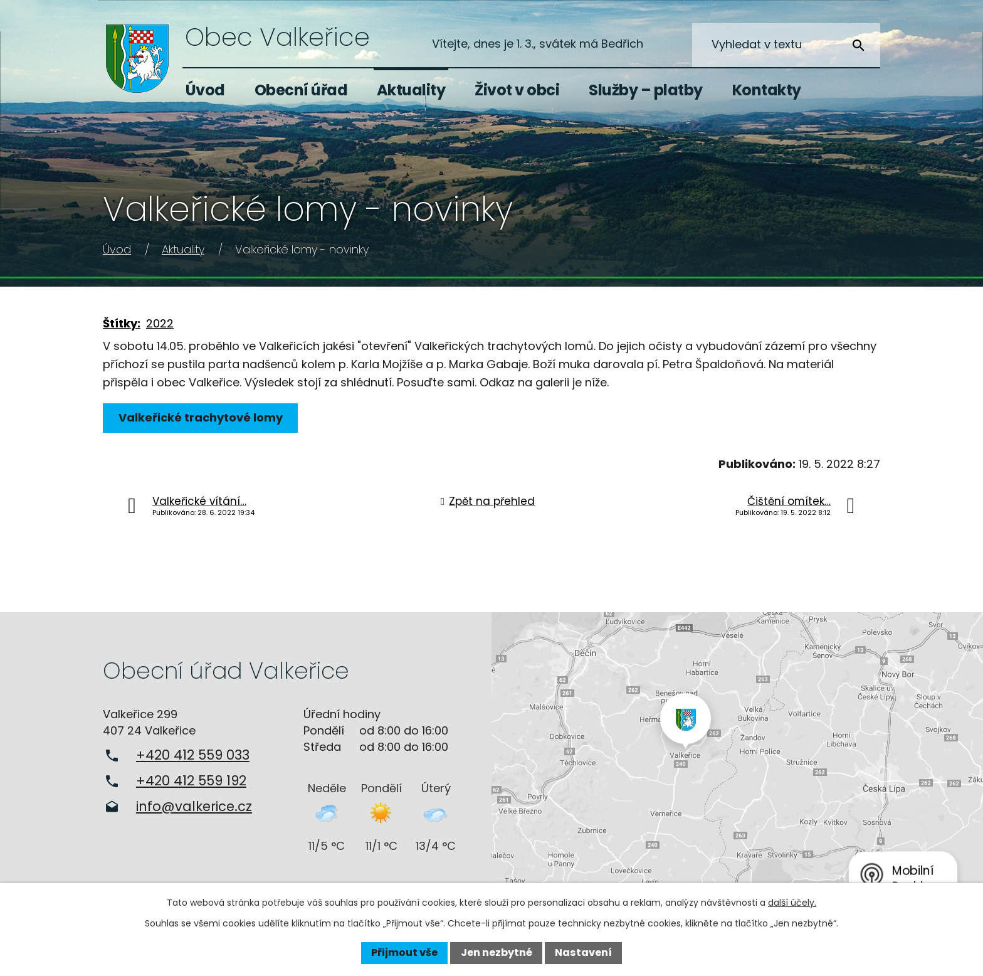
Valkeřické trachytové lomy (202, 417)
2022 (160, 323)
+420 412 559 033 (193, 755)
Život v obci (517, 90)
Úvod (205, 90)
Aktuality (411, 90)
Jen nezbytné (496, 952)
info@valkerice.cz (194, 806)
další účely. (792, 902)
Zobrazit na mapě (737, 759)
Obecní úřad (301, 90)
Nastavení (583, 952)
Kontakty (766, 90)
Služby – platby (646, 90)
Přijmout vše (404, 952)
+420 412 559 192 (191, 781)
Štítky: (121, 323)
